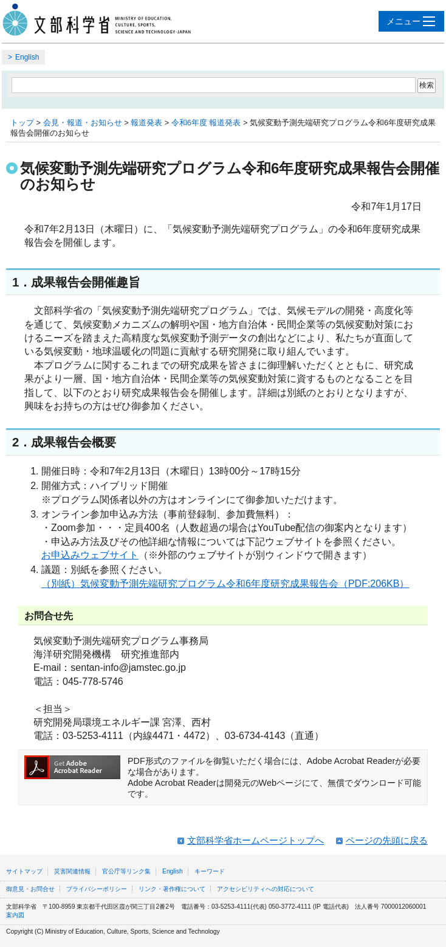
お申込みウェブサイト (90, 555)
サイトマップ (24, 871)
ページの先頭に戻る (387, 840)
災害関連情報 (72, 871)
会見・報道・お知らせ (82, 122)
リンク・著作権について (172, 889)
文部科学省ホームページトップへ (255, 840)
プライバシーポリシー (96, 889)
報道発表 (146, 122)
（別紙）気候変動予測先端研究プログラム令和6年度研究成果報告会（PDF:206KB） (225, 583)
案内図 (15, 915)
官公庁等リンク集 (126, 871)
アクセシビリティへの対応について (265, 889)
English (27, 57)
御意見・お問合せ (30, 889)
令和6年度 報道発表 (206, 122)
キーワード (209, 871)
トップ (22, 122)
